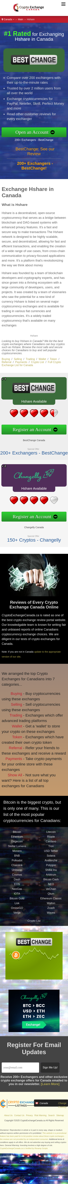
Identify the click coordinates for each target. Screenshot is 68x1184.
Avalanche (51, 863)
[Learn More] (50, 1084)
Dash (17, 882)
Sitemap (60, 1115)
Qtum (51, 896)
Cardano (51, 844)
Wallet (42, 359)
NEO (51, 887)
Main (20, 19)
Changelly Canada (31, 525)
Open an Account (35, 132)
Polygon (51, 868)
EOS (17, 887)
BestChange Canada (30, 438)
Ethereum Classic (51, 901)
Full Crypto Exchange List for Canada (31, 364)
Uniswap (17, 873)
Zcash (51, 911)
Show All (13, 771)
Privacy (29, 1115)
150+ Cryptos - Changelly (30, 537)
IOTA (17, 896)
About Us (8, 1115)
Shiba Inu (51, 873)
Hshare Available (30, 402)
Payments (21, 362)
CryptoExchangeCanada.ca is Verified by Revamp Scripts (24, 1148)
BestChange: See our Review (35, 154)
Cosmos (17, 877)
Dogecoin (17, 844)
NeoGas (17, 892)
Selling (18, 359)
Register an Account (29, 428)
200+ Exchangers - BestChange (37, 139)
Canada (8, 19)
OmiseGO (17, 911)
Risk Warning (41, 1115)
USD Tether (51, 854)
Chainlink (17, 868)
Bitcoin (17, 835)
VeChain (51, 892)
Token (53, 359)
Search (51, 1115)
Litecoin (51, 835)
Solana (51, 858)
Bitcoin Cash (51, 882)
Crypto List (37, 362)
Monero (17, 854)
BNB (17, 858)
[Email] (20, 1067)
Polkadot (17, 863)
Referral (6, 362)
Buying (6, 359)
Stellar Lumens (17, 849)
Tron (51, 849)
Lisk (17, 906)
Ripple (51, 839)
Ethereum (17, 839)
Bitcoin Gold (17, 901)
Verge (17, 915)
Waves (51, 915)
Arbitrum (51, 877)
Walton (51, 906)
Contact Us (19, 1115)
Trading (30, 359)
